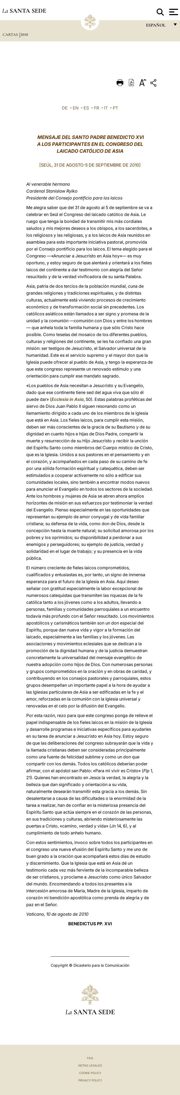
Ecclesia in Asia (68, 399)
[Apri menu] (173, 11)
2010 (24, 34)
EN (76, 108)
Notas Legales (90, 1065)
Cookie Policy (90, 1073)
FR (96, 108)
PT (115, 108)
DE (65, 108)
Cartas (11, 34)
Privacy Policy (90, 1080)
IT (106, 108)
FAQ (90, 1058)
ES (86, 108)
